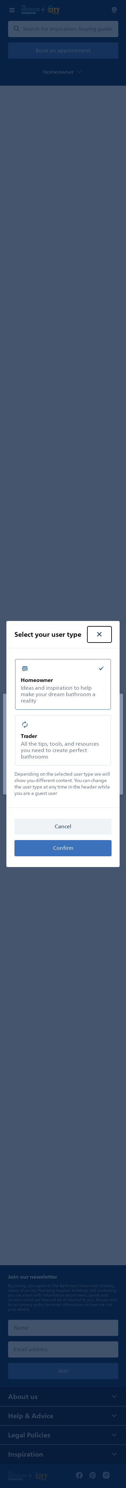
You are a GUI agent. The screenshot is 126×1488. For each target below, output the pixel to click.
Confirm (63, 848)
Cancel (63, 826)
